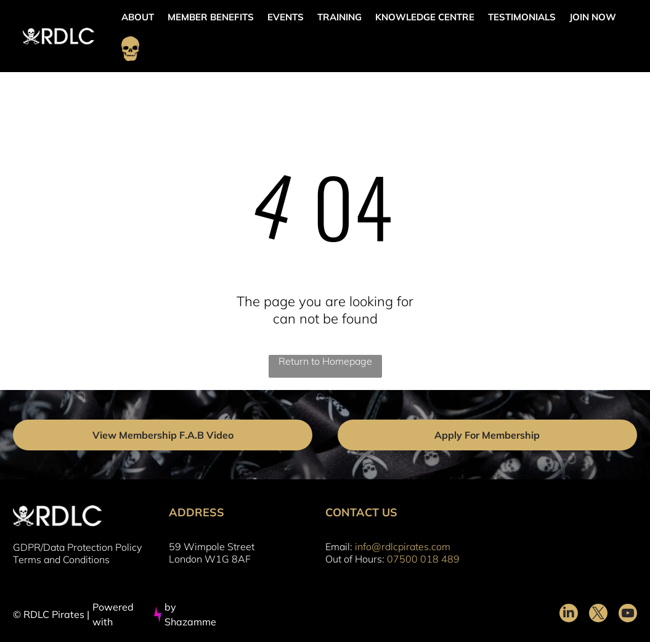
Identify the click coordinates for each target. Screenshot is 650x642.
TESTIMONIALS (522, 17)
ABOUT (137, 17)
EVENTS (285, 17)
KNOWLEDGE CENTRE (424, 17)
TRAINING (339, 17)
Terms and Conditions (61, 559)
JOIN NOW (592, 17)
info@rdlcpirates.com (402, 546)
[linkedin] (568, 614)
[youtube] (628, 614)
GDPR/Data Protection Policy (77, 547)
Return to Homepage (325, 361)
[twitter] (598, 614)
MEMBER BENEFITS (211, 17)
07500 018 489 (423, 559)
